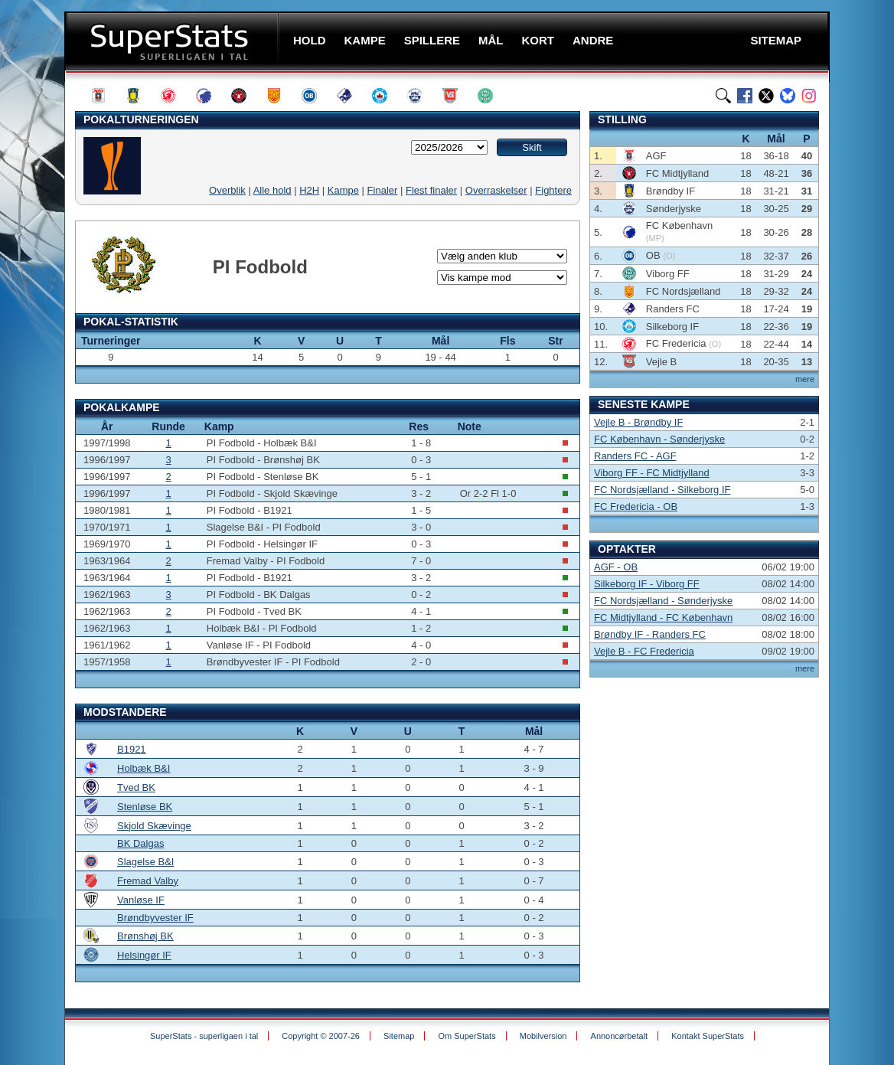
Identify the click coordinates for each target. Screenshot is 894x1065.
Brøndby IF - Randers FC (650, 634)
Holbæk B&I (143, 768)
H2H (309, 190)
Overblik (227, 190)
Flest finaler (431, 190)
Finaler (382, 190)
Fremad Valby (147, 881)
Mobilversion (543, 1035)
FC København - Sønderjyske (659, 439)
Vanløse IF (141, 900)
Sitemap (398, 1035)
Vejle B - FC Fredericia (644, 651)
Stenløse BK (144, 806)
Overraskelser (496, 190)
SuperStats (173, 40)
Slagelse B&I (145, 861)
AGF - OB (616, 567)
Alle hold (272, 190)
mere (804, 379)
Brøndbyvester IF (155, 917)
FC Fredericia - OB (635, 506)
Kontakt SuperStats (707, 1035)
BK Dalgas (140, 843)
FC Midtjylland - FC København (663, 617)
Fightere (553, 190)
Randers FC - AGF (635, 456)
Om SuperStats (466, 1035)
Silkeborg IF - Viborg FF (647, 584)
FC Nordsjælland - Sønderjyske (663, 600)
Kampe (343, 190)
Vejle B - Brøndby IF (638, 422)
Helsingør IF (144, 955)
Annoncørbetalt (619, 1035)
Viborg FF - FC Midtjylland (652, 473)
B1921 (131, 749)
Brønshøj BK (145, 936)
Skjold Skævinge (154, 825)
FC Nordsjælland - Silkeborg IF (662, 489)
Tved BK (136, 787)
